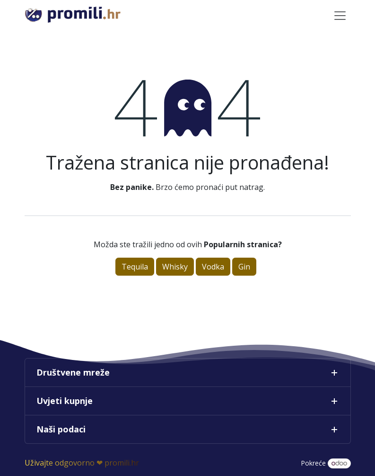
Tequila (135, 266)
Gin (244, 266)
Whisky (175, 266)
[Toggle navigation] (340, 15)
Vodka (213, 266)
